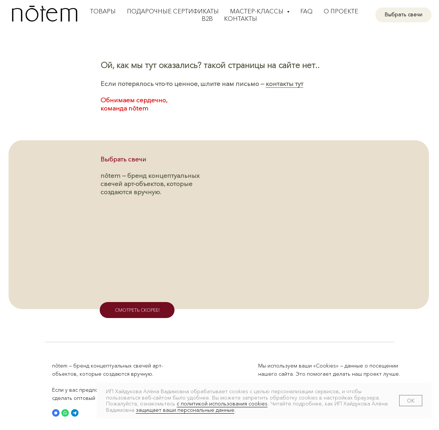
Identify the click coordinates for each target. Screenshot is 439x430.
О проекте (341, 11)
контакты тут (284, 83)
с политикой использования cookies (222, 403)
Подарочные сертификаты (173, 11)
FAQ (307, 11)
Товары (103, 11)
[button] (56, 413)
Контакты (240, 18)
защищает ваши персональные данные (185, 410)
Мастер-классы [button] (257, 11)
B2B (207, 18)
